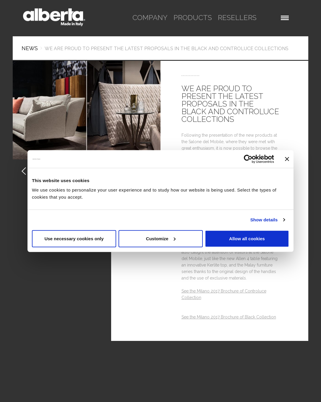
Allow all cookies (247, 238)
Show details (264, 219)
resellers (237, 17)
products (193, 17)
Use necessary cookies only (73, 238)
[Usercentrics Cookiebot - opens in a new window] (248, 159)
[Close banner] (287, 159)
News (30, 48)
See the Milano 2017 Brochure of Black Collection (228, 317)
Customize (161, 238)
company (150, 17)
